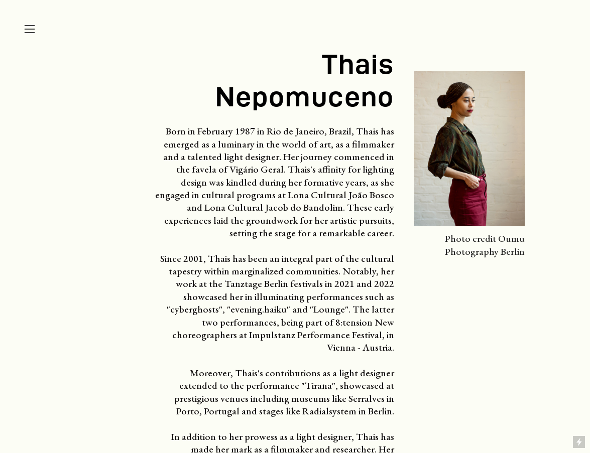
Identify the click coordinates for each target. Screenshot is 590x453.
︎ (30, 29)
